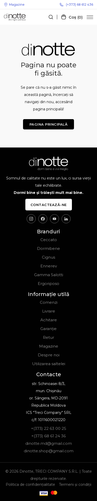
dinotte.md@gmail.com (48, 443)
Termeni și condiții (75, 484)
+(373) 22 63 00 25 (48, 428)
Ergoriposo (48, 283)
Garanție (48, 328)
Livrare (48, 311)
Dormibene (48, 248)
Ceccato (48, 239)
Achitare (48, 319)
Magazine (14, 4)
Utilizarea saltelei (48, 363)
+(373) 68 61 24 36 (48, 435)
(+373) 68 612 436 (76, 4)
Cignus (48, 257)
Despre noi (48, 354)
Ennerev (48, 266)
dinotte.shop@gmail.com (48, 450)
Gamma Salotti (48, 274)
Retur (48, 337)
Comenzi (48, 302)
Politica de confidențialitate (30, 484)
